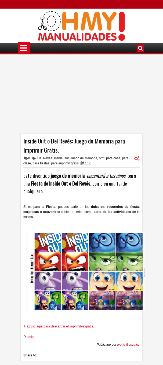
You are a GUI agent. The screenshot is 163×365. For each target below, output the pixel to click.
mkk (31, 337)
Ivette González (128, 344)
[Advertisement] (81, 95)
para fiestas (41, 163)
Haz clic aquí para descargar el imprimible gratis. (59, 326)
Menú (24, 48)
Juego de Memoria (83, 158)
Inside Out (61, 158)
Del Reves (44, 158)
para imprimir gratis (65, 163)
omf (101, 158)
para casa (113, 158)
